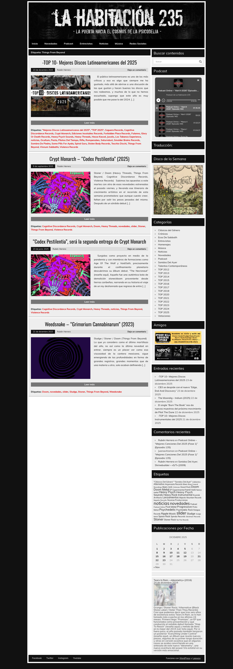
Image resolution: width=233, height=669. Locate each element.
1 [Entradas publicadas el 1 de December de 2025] (157, 548)
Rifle (81, 140)
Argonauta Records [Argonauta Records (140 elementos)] (173, 484)
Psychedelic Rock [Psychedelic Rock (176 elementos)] (184, 510)
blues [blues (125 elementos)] (185, 484)
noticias (35, 140)
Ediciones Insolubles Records (87, 133)
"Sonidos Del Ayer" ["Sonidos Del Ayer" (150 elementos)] (183, 482)
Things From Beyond (42, 229)
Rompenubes (93, 140)
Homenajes (164, 244)
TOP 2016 (163, 283)
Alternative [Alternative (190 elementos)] (159, 484)
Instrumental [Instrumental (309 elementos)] (185, 494)
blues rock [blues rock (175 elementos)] (167, 487)
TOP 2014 (163, 276)
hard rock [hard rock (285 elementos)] (190, 489)
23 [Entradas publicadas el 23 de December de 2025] (164, 560)
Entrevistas (86, 43)
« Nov (157, 567)
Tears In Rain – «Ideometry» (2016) (173, 580)
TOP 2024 (163, 308)
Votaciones (164, 315)
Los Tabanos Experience (128, 136)
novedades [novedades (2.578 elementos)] (180, 503)
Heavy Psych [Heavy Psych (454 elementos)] (167, 492)
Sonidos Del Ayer (167, 262)
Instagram (63, 658)
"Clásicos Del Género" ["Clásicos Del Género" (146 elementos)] (164, 482)
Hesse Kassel (99, 136)
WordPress (184, 658)
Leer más (89, 122)
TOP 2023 (163, 305)
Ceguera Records (114, 130)
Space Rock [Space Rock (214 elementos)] (164, 516)
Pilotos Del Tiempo (68, 140)
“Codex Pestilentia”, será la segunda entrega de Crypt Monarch (89, 241)
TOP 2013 (163, 273)
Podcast (68, 43)
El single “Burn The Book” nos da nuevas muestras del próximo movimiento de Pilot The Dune (178, 409)
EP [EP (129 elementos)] (171, 490)
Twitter (49, 658)
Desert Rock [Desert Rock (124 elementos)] (185, 487)
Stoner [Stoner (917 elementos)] (158, 519)
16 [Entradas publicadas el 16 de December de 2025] (164, 556)
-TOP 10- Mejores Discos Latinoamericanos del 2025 (89, 62)
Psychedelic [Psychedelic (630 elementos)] (167, 509)
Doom (97, 226)
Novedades (50, 43)
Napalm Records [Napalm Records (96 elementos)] (160, 500)
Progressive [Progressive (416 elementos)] (184, 506)
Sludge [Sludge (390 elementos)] (191, 513)
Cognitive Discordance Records (58, 226)
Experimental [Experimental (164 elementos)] (179, 489)
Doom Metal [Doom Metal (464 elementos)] (161, 489)
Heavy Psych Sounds (62, 136)
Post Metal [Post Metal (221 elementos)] (171, 506)
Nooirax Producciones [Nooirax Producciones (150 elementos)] (177, 500)
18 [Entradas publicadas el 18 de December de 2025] (178, 556)
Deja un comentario (136, 70)
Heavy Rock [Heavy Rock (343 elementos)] (170, 494)
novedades (124, 226)
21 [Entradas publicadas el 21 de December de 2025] (199, 556)
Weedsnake (115, 391)
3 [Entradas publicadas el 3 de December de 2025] (171, 548)
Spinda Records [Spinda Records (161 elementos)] (178, 516)
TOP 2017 (163, 287)
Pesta (54, 140)
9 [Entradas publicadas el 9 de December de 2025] (164, 552)
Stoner (141, 226)
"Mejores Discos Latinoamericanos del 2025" (66, 130)
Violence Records (69, 147)
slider (134, 226)
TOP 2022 (163, 301)
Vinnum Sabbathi (49, 147)
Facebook (37, 658)
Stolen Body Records (99, 143)
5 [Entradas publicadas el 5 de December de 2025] (185, 548)
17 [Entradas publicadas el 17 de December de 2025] (171, 556)
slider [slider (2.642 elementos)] (181, 513)
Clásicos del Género (169, 230)
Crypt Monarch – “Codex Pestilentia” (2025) (89, 158)
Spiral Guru (81, 143)
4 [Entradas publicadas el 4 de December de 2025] (178, 548)
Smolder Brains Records (127, 140)
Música (119, 43)
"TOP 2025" (97, 130)
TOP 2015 (163, 280)
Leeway (196, 658)
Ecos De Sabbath (167, 237)
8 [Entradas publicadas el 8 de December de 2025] (157, 552)
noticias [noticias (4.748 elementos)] (161, 503)
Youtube (77, 658)
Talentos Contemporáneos (172, 265)
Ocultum (45, 140)
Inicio (35, 43)
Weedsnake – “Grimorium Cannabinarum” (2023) (89, 324)
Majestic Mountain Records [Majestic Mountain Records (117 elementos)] (190, 498)
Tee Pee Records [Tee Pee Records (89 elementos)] (182, 520)
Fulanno (135, 133)
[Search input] (177, 61)
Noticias (103, 43)
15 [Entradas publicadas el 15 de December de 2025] (157, 556)
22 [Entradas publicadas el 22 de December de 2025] (157, 560)
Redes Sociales (138, 43)
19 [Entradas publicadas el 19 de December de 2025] (185, 556)
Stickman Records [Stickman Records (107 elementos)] (193, 516)
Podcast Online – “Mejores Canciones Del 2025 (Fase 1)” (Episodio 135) (176, 444)
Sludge (73, 391)
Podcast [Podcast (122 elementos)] (193, 504)
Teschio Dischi (119, 143)
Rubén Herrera (64, 70)
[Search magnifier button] (200, 61)
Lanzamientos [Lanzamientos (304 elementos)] (171, 497)
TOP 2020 (163, 294)
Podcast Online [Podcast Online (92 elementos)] (159, 507)
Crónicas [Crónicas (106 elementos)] (176, 487)
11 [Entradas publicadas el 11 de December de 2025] (178, 552)
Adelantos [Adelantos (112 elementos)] (196, 482)
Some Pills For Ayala (63, 143)
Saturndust (107, 140)
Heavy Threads (83, 136)
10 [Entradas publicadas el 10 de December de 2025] (171, 552)
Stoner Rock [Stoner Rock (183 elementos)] (170, 519)
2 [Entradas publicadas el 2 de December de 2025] (164, 548)
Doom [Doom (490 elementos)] (195, 486)
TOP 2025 (163, 312)
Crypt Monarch (63, 133)
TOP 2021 (163, 298)
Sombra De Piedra (40, 143)
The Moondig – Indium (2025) (174, 397)
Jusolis (110, 136)
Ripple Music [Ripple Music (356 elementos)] (168, 513)
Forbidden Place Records (117, 133)
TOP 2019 (163, 290)
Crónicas (163, 233)
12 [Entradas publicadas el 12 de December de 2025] (185, 552)
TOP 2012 (163, 269)
